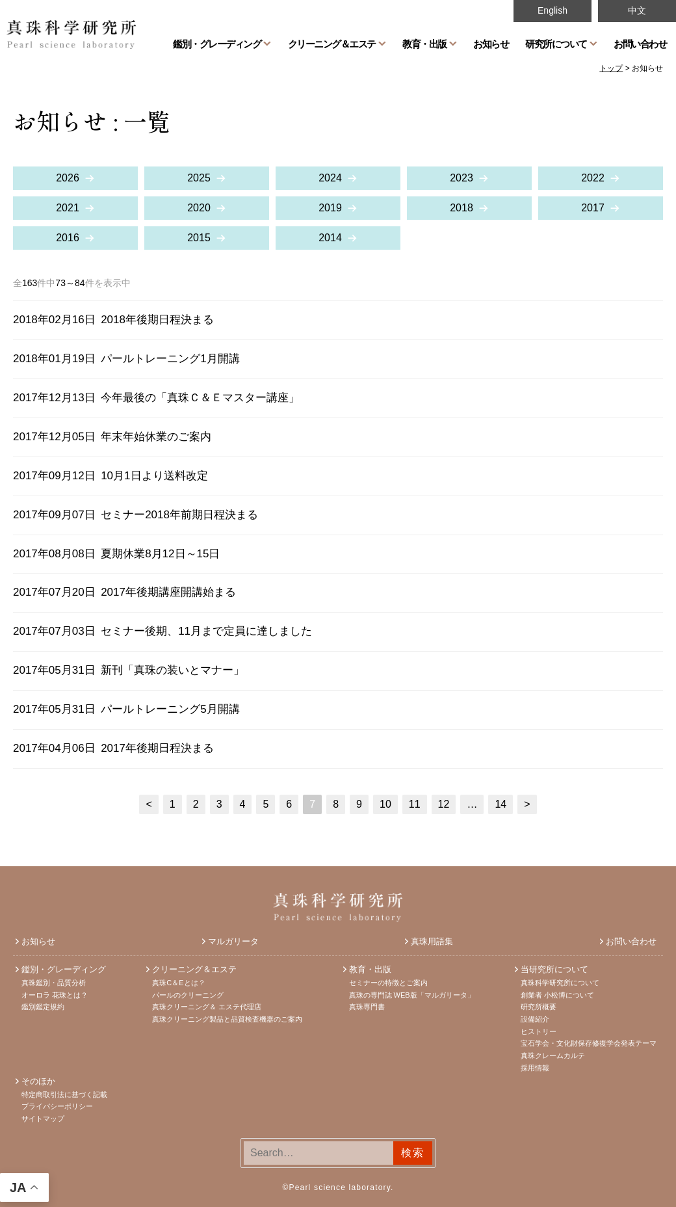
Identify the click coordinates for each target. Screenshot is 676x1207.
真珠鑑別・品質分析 (53, 983)
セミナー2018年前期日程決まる (179, 515)
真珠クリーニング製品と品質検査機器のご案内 (227, 1019)
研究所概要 (538, 1007)
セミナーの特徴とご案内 (388, 983)
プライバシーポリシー (57, 1106)
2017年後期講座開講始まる (168, 592)
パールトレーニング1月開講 (170, 358)
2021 (67, 207)
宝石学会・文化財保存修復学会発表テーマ (588, 1043)
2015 (199, 237)
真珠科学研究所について (560, 983)
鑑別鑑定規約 (42, 1007)
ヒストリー (538, 1031)
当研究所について (554, 969)
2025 (199, 177)
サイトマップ (42, 1118)
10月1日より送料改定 (154, 476)
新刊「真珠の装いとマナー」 (172, 670)
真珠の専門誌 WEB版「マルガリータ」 (411, 995)
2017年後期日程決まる (157, 748)
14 (500, 804)
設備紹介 (535, 1019)
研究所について (556, 43)
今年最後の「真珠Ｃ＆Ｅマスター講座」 (200, 397)
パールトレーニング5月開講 (170, 709)
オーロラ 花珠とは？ (54, 995)
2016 (67, 237)
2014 (330, 237)
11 (415, 804)
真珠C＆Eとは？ (178, 983)
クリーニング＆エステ (332, 43)
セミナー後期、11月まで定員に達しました (206, 631)
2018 (461, 207)
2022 (592, 177)
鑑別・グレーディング (217, 43)
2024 (330, 177)
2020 (199, 207)
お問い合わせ (640, 43)
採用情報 (535, 1068)
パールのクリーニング (188, 995)
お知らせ (490, 43)
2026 (67, 177)
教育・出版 (424, 43)
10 (385, 804)
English (552, 10)
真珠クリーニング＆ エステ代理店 (206, 1007)
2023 (461, 177)
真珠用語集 (432, 941)
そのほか (38, 1081)
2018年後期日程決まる (157, 319)
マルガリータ (233, 941)
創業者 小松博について (557, 995)
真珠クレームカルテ (553, 1055)
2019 (330, 207)
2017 (592, 207)
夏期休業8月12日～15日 (160, 554)
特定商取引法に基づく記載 (64, 1094)
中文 (637, 10)
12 (444, 804)
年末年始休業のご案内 (156, 437)
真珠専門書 (367, 1007)
